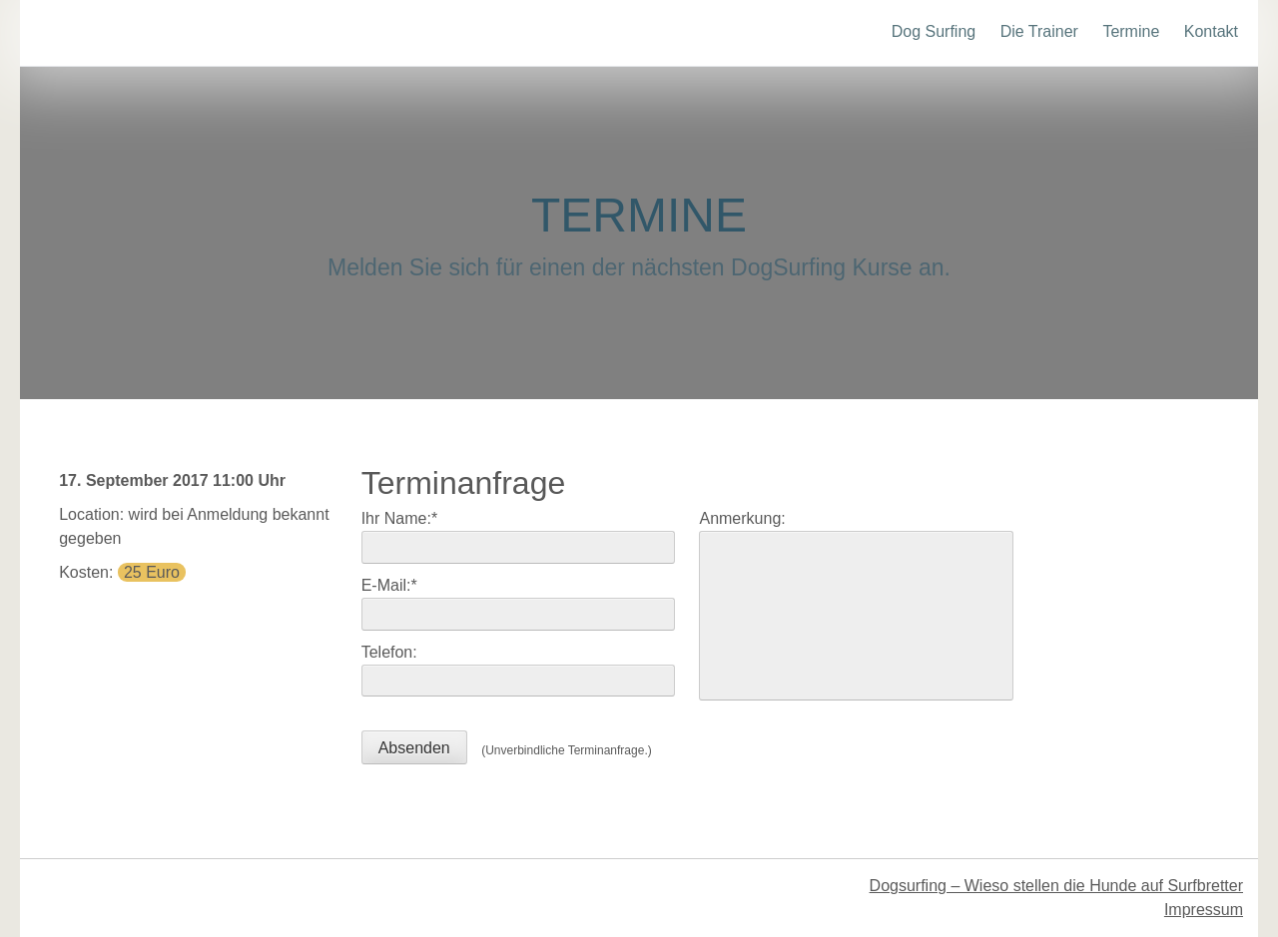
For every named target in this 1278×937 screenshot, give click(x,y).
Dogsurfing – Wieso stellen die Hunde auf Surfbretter (1056, 885)
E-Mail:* (389, 585)
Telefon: (389, 652)
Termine (1130, 31)
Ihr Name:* (399, 518)
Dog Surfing (934, 31)
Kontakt (1211, 31)
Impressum (1203, 909)
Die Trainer (1039, 31)
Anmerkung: (742, 518)
